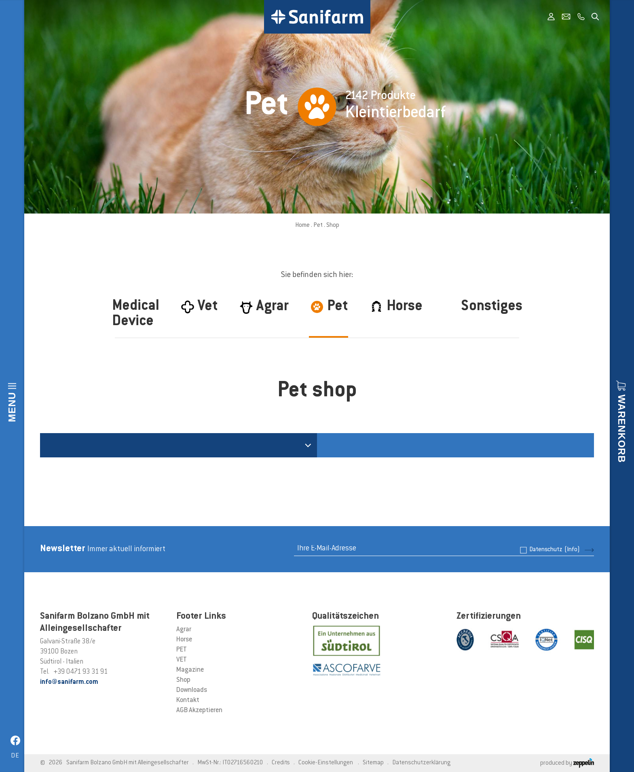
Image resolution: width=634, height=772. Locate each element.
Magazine (190, 670)
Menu (11, 407)
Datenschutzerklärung (421, 763)
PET (181, 650)
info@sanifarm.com (69, 682)
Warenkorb (621, 428)
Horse (184, 640)
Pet (318, 225)
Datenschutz (554, 550)
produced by (567, 763)
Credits (281, 763)
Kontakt (187, 700)
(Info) (572, 550)
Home (302, 225)
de (15, 756)
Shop (183, 680)
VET (181, 660)
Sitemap (373, 763)
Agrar (183, 629)
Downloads (191, 690)
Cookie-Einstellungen (325, 763)
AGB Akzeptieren (199, 710)
